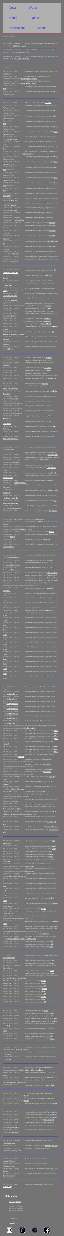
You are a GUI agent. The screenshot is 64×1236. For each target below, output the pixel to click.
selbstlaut (45, 934)
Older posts (10, 1196)
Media (13, 18)
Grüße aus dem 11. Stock (12, 809)
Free (4, 149)
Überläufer (47, 759)
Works (33, 7)
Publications (17, 28)
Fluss (51, 311)
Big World (9, 449)
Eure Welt (6, 196)
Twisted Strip (19, 220)
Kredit (43, 791)
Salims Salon (29, 866)
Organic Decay (28, 154)
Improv (51, 465)
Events (34, 18)
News (13, 7)
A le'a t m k (7, 74)
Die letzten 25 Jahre (10, 296)
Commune (16, 46)
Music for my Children (29, 78)
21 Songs (48, 308)
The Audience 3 (12, 789)
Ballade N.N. (14, 398)
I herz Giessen (39, 519)
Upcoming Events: (15, 1202)
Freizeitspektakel (12, 1127)
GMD (8, 1026)
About (42, 28)
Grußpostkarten (12, 694)
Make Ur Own (31, 938)
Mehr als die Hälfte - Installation (14, 978)
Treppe (18, 1150)
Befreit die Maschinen (10, 388)
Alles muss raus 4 (51, 955)
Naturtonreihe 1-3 (20, 482)
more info (23, 46)
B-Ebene (48, 103)
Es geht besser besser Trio (25, 814)
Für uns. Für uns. (51, 827)
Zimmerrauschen (9, 958)
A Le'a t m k (12, 1223)
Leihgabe (21, 334)
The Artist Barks (8, 547)
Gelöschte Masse (12, 938)
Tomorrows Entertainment (12, 565)
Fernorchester (52, 1112)
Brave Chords (46, 324)
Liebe (46, 1010)
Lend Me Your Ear (9, 205)
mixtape (52, 222)
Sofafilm (21, 757)
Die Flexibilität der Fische (12, 508)
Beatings (6, 365)
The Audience (8, 913)
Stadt (4, 659)
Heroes (12, 537)
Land (52, 560)
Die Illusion (13, 334)
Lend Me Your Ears (13, 254)
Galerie (5, 1171)
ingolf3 (8, 861)
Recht (8, 1054)
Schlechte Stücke (12, 557)
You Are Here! (11, 139)
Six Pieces (16, 462)
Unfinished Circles (9, 316)
